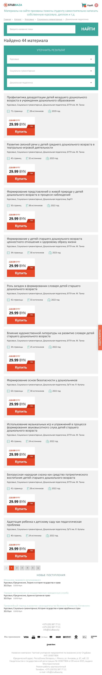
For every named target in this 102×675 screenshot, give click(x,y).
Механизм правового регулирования (22, 580)
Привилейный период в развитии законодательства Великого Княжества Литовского (46, 606)
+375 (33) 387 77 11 (51, 627)
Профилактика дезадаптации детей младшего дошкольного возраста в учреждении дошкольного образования (47, 99)
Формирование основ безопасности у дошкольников (42, 380)
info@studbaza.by (51, 630)
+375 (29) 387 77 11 (51, 624)
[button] (91, 82)
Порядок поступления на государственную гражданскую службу (36, 593)
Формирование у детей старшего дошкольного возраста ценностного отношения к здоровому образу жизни (44, 240)
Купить (21, 132)
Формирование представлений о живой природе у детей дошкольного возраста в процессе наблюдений (45, 193)
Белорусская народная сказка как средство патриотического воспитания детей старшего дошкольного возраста (47, 476)
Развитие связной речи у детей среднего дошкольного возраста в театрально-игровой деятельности (51, 146)
